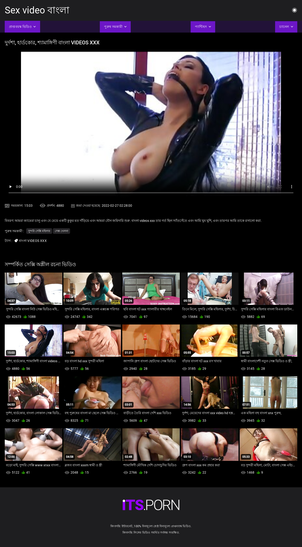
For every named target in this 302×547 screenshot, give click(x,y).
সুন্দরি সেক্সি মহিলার (39, 231)
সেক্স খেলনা (61, 231)
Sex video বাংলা (37, 10)
